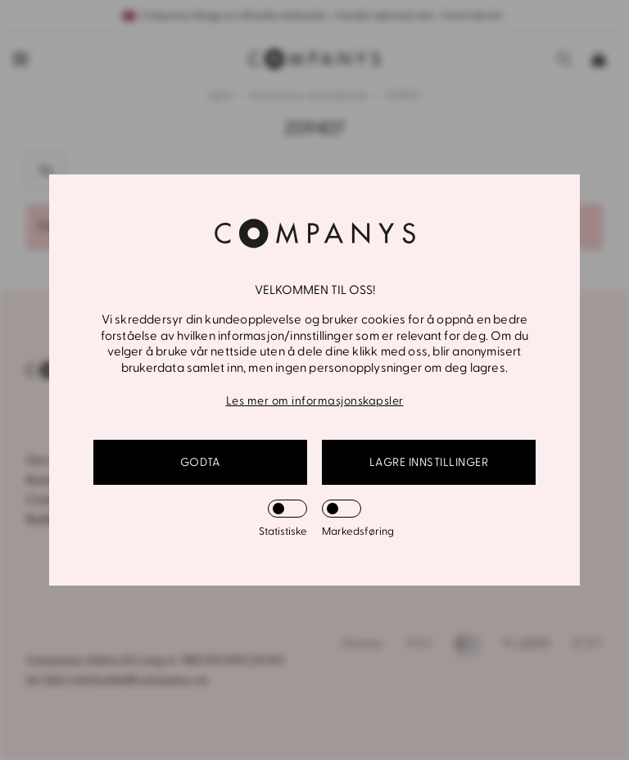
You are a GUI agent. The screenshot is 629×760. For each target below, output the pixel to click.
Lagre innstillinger (429, 462)
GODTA (200, 462)
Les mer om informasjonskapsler (315, 401)
